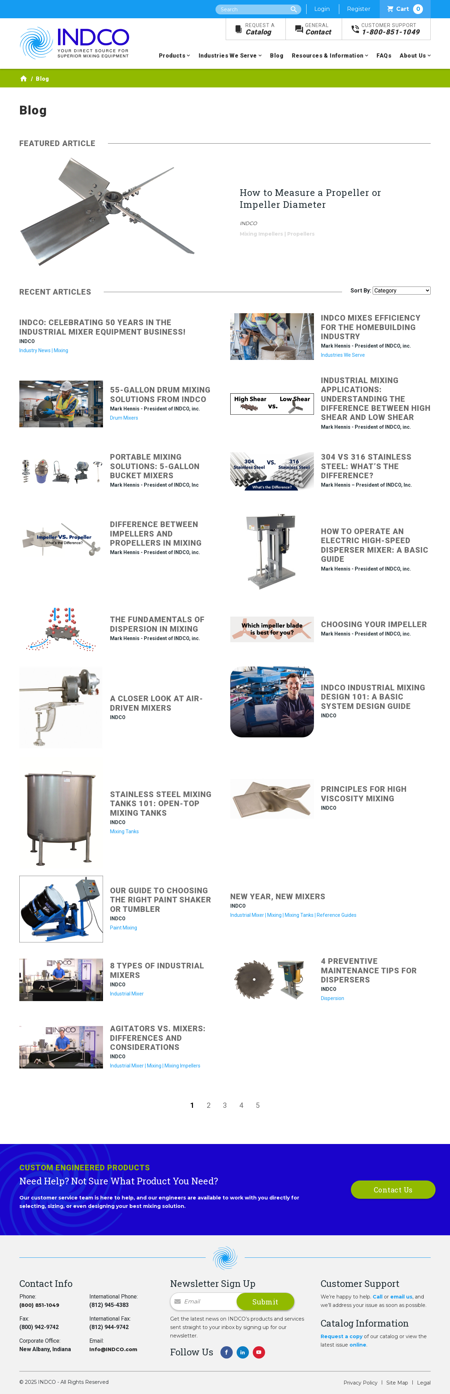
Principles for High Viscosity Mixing (364, 794)
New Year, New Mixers (278, 896)
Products (172, 55)
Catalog (260, 29)
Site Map (397, 1383)
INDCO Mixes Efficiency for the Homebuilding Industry (371, 327)
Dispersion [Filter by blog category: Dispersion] (332, 998)
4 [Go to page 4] (241, 1105)
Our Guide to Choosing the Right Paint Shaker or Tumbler (160, 900)
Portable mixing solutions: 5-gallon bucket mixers (155, 466)
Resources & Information (327, 55)
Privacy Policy (360, 1383)
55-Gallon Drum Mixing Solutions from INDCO (160, 394)
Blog (276, 55)
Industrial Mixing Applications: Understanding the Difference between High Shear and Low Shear (376, 399)
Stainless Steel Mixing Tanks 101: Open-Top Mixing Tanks (161, 803)
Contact (318, 29)
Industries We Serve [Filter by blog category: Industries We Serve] (343, 355)
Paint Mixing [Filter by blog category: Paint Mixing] (123, 928)
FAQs (384, 55)
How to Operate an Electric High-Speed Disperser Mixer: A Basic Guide (375, 545)
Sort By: (361, 290)
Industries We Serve (228, 55)
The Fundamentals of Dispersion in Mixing (157, 624)
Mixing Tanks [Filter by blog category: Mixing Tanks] (124, 831)
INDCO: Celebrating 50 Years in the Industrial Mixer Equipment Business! (102, 327)
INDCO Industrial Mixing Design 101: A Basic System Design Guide (373, 697)
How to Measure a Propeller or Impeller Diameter (310, 198)
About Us (413, 55)
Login (322, 9)
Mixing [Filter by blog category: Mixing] (61, 350)
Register (359, 9)
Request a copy (341, 1336)
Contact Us (393, 1189)
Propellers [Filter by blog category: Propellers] (301, 234)
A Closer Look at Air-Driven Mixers (156, 703)
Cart (405, 9)
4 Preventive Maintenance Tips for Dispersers (369, 970)
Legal (424, 1383)
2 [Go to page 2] (209, 1105)
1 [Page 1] (192, 1105)
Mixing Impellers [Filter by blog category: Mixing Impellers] (261, 234)
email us (401, 1297)
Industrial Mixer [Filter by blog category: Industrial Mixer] (247, 915)
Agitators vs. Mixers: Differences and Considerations (158, 1038)
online (357, 1345)
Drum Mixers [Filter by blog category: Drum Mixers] (124, 418)
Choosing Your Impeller (374, 624)
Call (377, 1297)
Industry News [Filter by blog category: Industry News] (35, 350)
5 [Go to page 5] (257, 1105)
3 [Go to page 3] (225, 1105)
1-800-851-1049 (390, 29)
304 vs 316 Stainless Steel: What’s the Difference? (366, 466)
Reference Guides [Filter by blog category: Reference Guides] (336, 915)
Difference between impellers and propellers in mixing (156, 533)
